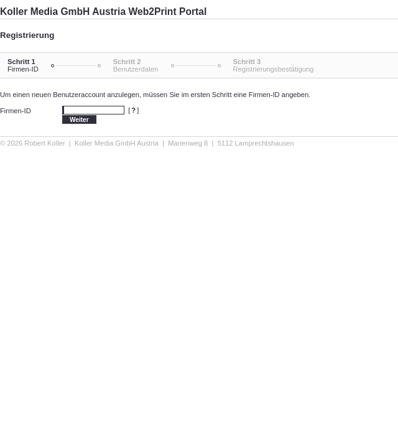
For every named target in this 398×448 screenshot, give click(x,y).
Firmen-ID (15, 110)
